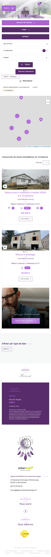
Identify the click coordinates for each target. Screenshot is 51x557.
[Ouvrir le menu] (9, 8)
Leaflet (29, 146)
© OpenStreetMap (45, 146)
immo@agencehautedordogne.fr (23, 490)
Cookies (47, 553)
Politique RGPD (34, 553)
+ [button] (48, 99)
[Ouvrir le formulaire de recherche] (25, 64)
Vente (35, 87)
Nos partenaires (27, 551)
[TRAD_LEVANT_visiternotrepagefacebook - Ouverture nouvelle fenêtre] (25, 511)
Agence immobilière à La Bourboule (16, 87)
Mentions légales (44, 551)
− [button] (48, 102)
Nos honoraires (11, 551)
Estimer (25, 36)
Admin (7, 553)
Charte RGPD (19, 553)
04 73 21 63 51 (16, 486)
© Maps (35, 146)
